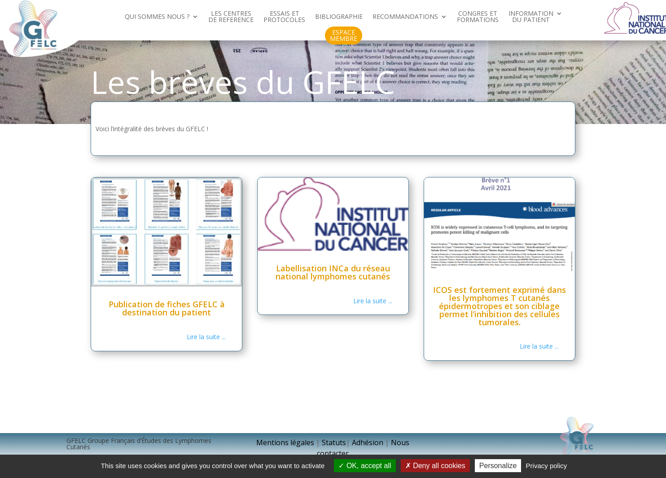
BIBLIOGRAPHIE (339, 17)
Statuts (334, 442)
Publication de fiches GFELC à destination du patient (167, 308)
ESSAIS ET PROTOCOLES (284, 17)
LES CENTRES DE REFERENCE (231, 17)
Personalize (498, 465)
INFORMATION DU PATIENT (530, 17)
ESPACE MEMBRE (343, 35)
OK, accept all (364, 465)
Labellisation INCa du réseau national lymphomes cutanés (333, 272)
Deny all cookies (435, 465)
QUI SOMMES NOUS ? (157, 17)
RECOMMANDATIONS (405, 17)
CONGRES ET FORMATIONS (478, 17)
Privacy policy (546, 465)
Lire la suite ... (206, 336)
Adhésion (368, 442)
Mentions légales (285, 442)
